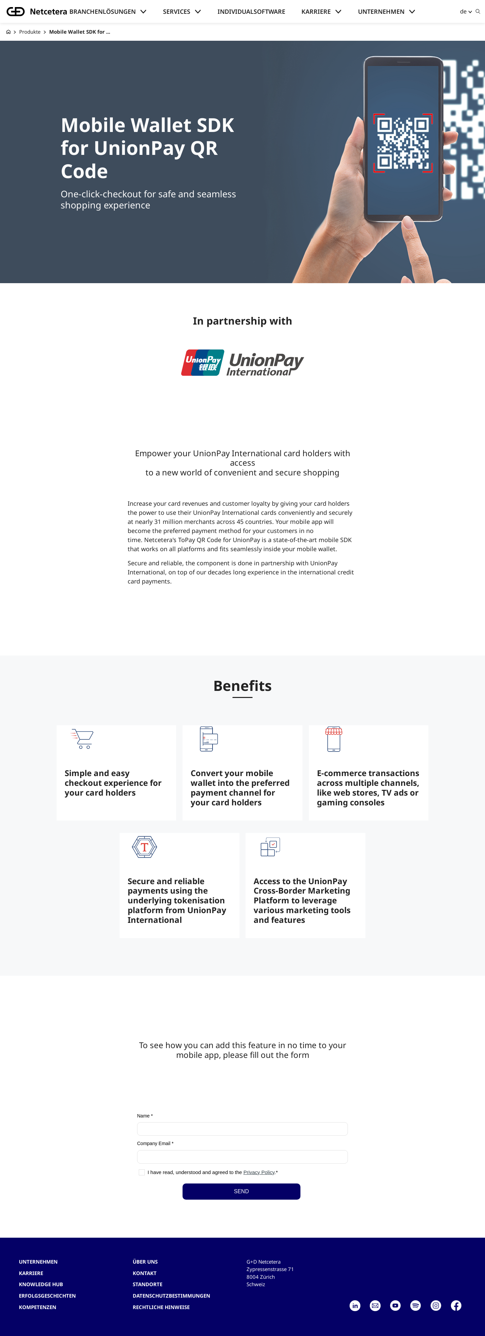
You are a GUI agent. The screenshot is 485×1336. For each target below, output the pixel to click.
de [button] (463, 11)
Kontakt (145, 1273)
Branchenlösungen (102, 11)
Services (176, 11)
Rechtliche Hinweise (161, 1307)
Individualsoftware (251, 11)
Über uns (145, 1261)
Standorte (147, 1284)
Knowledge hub (41, 1284)
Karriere (316, 11)
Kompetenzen (37, 1307)
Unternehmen (381, 11)
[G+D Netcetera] (8, 32)
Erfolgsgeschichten (47, 1295)
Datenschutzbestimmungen (171, 1295)
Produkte (29, 31)
